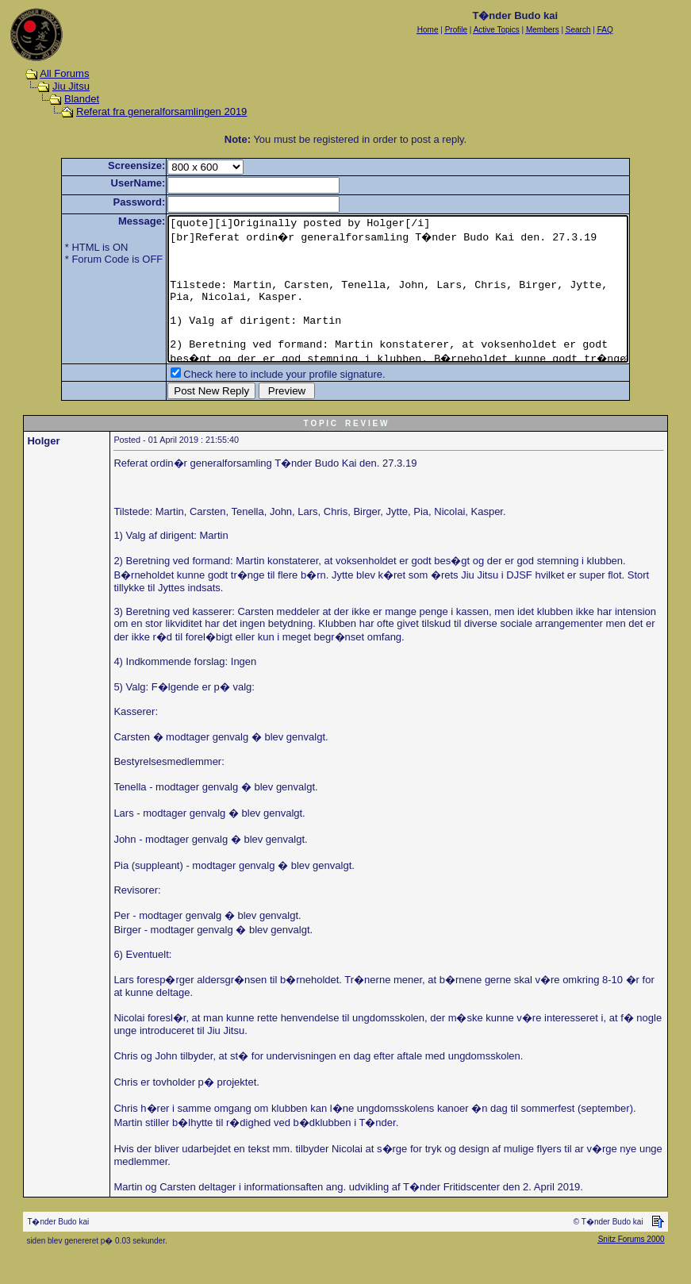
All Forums (64, 73)
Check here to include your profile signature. (256, 403)
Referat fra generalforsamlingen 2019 (161, 111)
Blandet (81, 99)
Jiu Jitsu (71, 86)
